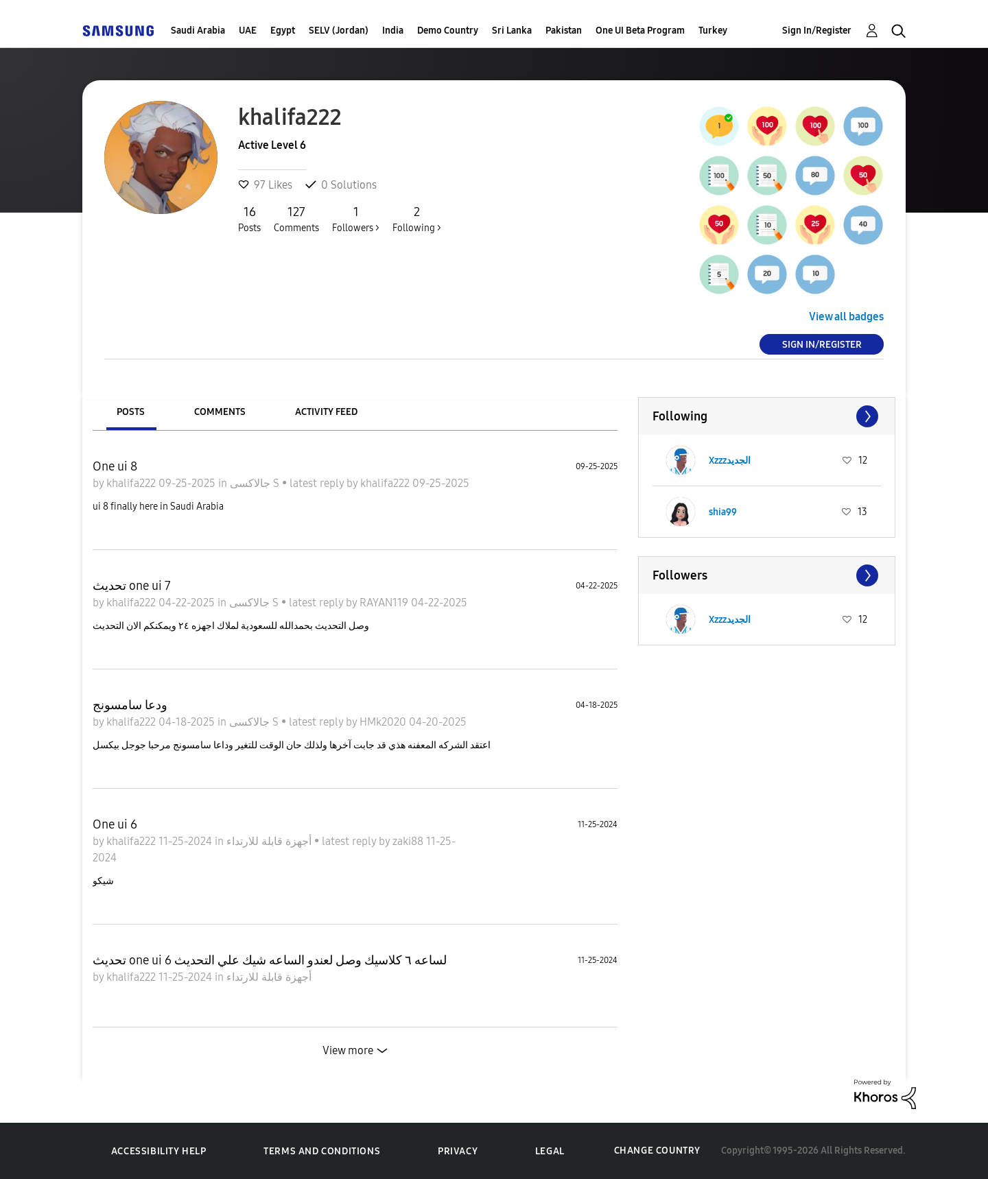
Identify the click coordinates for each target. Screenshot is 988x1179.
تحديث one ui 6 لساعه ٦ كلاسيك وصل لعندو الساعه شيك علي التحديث (270, 960)
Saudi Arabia (198, 30)
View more (347, 1050)
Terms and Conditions (321, 1151)
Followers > (355, 219)
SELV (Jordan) (338, 30)
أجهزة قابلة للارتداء (270, 841)
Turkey (712, 30)
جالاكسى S (256, 483)
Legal (550, 1151)
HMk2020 (384, 721)
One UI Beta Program (640, 30)
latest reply (318, 483)
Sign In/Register (816, 30)
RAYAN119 (385, 602)
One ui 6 (115, 824)
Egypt (282, 30)
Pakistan (563, 30)
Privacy (458, 1151)
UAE (248, 30)
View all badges (846, 316)
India (392, 30)
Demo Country (447, 30)
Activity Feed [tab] (326, 412)
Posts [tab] (131, 412)
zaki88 (409, 841)
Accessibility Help (159, 1151)
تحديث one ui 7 (132, 585)
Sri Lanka (512, 30)
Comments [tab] (220, 412)
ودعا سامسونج (130, 705)
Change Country (657, 1150)
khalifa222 (132, 483)
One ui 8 (115, 466)
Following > (416, 219)
